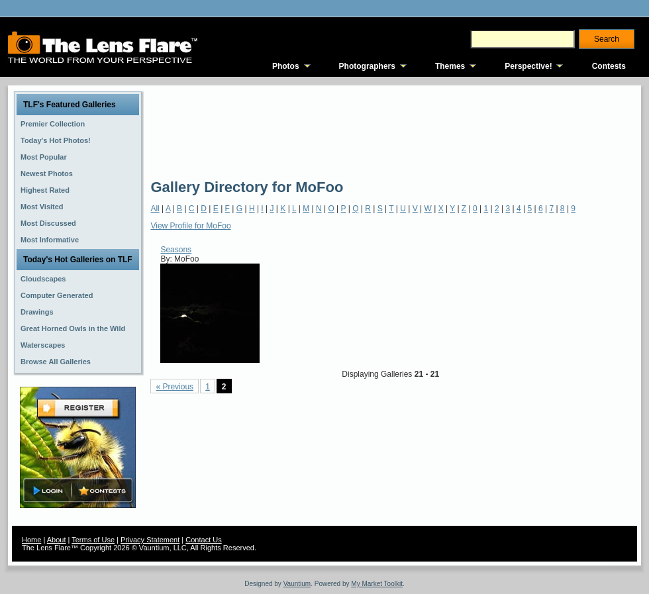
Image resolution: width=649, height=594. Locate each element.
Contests (609, 66)
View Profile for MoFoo (190, 225)
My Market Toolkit (377, 583)
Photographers (367, 66)
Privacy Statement (150, 540)
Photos (285, 66)
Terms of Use (93, 540)
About (56, 540)
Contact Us (203, 540)
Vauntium (297, 583)
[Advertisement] (199, 130)
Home (31, 540)
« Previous (174, 386)
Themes (450, 66)
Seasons (175, 249)
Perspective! (528, 66)
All (154, 208)
